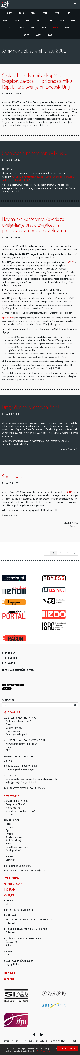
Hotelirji (9, 843)
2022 (57, 13)
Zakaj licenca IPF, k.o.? (16, 801)
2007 (26, 35)
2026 (9, 13)
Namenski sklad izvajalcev (18, 756)
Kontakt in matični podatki (19, 669)
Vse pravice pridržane (67, 1041)
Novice (10, 973)
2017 (39, 20)
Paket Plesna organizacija (17, 846)
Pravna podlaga (13, 807)
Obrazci (9, 724)
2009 (55, 27)
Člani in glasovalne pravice (17, 734)
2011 (32, 27)
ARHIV (8, 945)
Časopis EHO (11, 941)
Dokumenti (11, 859)
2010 (44, 27)
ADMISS (71, 262)
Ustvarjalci (12, 712)
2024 (33, 13)
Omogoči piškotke (67, 1048)
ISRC (8, 750)
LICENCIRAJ (12, 878)
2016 (50, 20)
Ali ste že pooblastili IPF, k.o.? (20, 717)
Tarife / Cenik (13, 883)
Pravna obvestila (13, 730)
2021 (68, 13)
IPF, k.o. (9, 895)
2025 (21, 13)
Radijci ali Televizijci (14, 840)
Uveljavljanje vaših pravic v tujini (20, 769)
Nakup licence (11, 820)
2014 (73, 20)
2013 (11, 27)
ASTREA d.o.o (51, 1041)
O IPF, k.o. (8, 900)
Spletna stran (8, 317)
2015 (62, 20)
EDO (8, 954)
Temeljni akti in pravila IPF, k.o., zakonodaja (28, 919)
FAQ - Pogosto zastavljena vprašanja (25, 788)
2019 (17, 20)
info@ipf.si (10, 662)
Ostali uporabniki (13, 850)
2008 (67, 27)
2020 (5, 20)
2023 (45, 13)
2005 (50, 35)
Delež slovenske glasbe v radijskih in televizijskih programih (31, 778)
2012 (22, 27)
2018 (28, 20)
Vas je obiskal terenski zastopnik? (20, 811)
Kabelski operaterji (14, 837)
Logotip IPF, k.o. (12, 964)
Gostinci (9, 827)
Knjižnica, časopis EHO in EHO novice (23, 938)
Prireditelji (10, 833)
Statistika (10, 775)
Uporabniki (12, 795)
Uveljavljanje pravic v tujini (20, 766)
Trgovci (9, 830)
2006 (38, 35)
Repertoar (10, 914)
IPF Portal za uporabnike (17, 865)
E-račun (9, 814)
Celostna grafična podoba (18, 960)
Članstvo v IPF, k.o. (14, 727)
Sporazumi (10, 856)
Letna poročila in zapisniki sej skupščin (26, 929)
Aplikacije (10, 951)
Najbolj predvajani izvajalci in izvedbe (22, 782)
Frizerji (8, 823)
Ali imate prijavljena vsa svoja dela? (24, 740)
